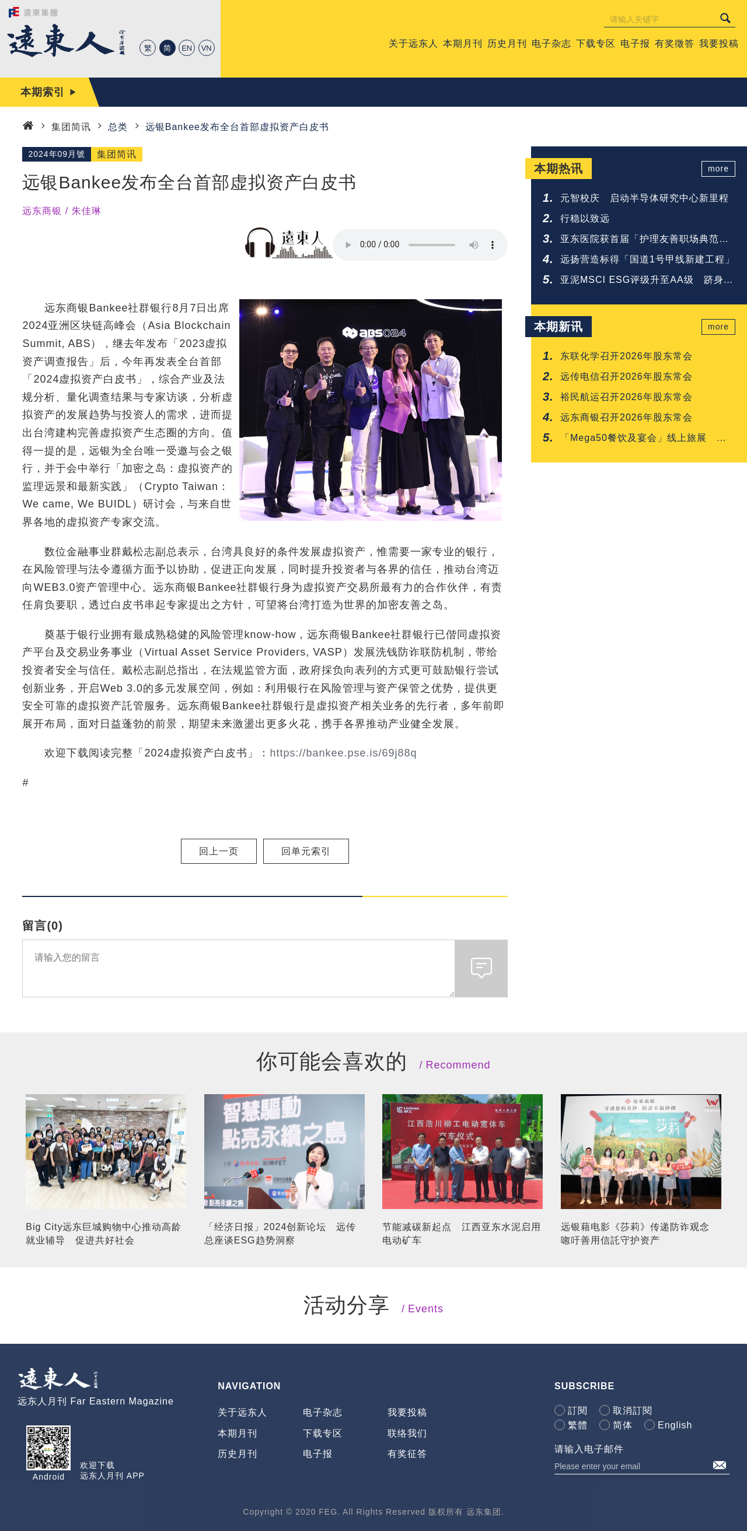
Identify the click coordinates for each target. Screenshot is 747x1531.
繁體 (578, 1425)
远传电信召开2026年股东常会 (626, 376)
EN (186, 48)
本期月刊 (237, 1433)
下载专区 (323, 1433)
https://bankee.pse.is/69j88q (343, 753)
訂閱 (578, 1411)
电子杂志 (323, 1412)
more (718, 168)
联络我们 (407, 1433)
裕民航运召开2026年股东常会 (626, 397)
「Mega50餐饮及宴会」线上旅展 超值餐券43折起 (643, 439)
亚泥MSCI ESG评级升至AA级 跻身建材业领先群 (647, 281)
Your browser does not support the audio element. (420, 245)
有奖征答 (407, 1454)
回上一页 (219, 851)
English (675, 1425)
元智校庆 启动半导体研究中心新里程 (644, 198)
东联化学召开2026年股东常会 (626, 356)
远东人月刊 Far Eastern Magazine (96, 1401)
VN (206, 48)
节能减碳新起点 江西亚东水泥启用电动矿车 (461, 1233)
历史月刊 (237, 1454)
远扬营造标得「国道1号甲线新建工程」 (647, 259)
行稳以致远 (585, 218)
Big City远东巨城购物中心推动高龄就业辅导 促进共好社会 (103, 1233)
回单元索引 (306, 851)
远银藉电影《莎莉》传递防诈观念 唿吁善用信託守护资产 (640, 1233)
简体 (623, 1425)
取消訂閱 (632, 1411)
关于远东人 (242, 1412)
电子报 (318, 1454)
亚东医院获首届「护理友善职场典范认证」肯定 (644, 240)
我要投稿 (407, 1412)
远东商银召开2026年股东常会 (626, 417)
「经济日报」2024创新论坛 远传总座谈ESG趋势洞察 (280, 1233)
